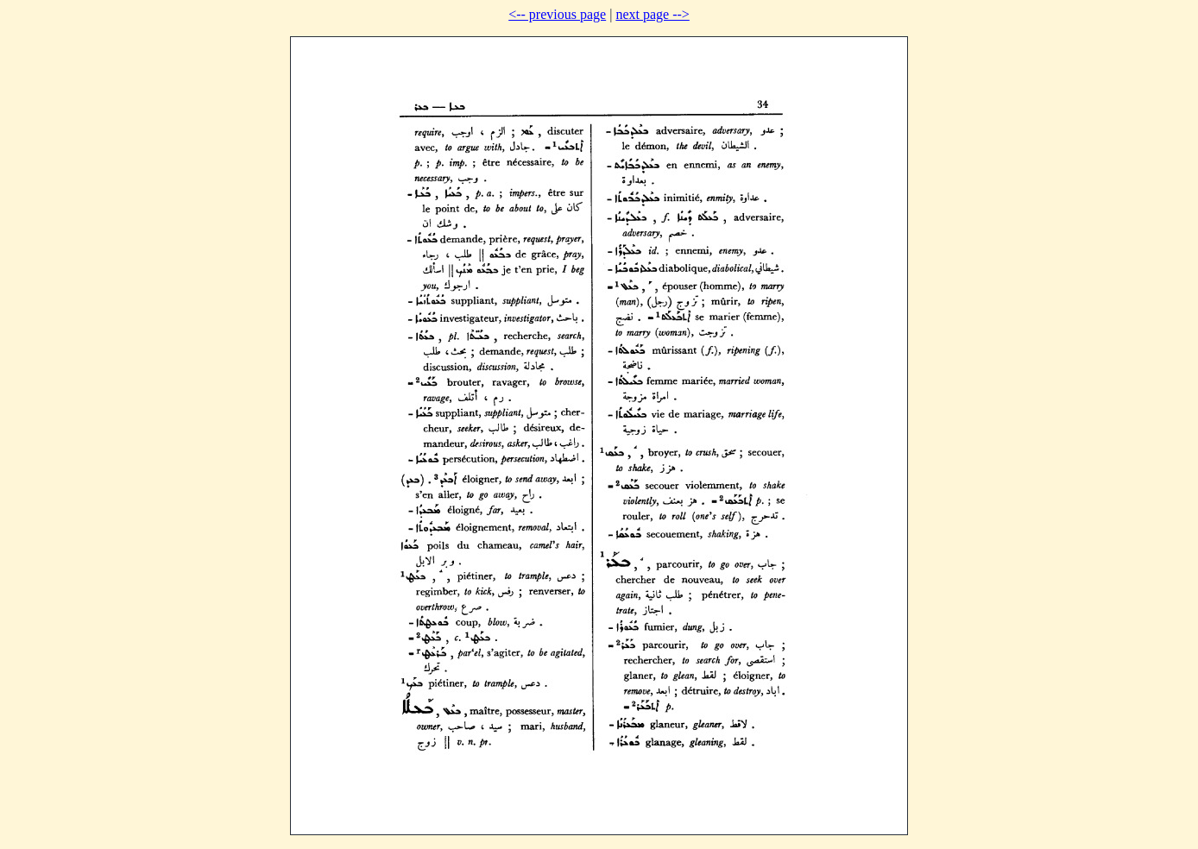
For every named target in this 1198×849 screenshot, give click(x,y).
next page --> (652, 14)
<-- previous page (557, 14)
